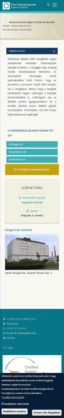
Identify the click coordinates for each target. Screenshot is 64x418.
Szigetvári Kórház (32, 202)
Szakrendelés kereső (21, 25)
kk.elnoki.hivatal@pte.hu (19, 333)
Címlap (6, 25)
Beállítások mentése (14, 411)
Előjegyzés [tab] (16, 144)
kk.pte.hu (12, 323)
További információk (13, 397)
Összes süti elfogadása (47, 412)
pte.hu (11, 337)
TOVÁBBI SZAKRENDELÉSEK (32, 169)
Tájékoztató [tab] (32, 51)
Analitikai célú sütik (16, 403)
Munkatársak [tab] (17, 159)
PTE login (8, 347)
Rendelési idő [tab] (18, 152)
